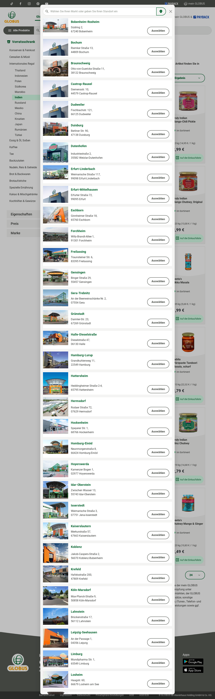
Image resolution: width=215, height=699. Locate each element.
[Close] (171, 11)
